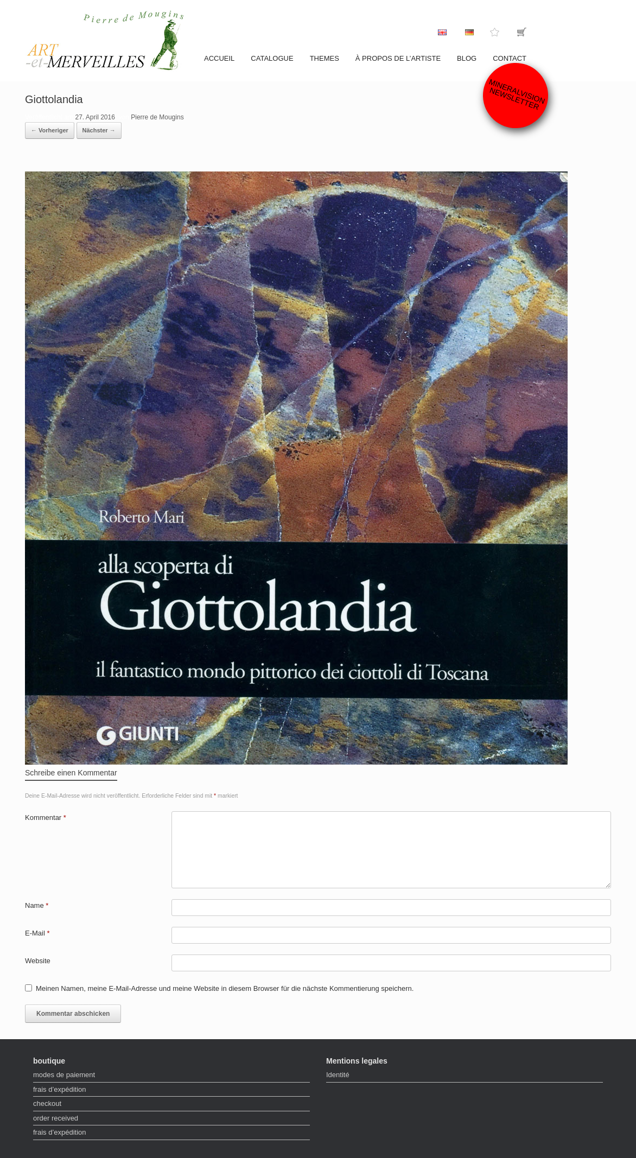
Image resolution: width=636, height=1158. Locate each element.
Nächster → (99, 130)
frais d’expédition (59, 1089)
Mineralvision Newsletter (517, 94)
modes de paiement (64, 1075)
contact (509, 58)
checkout (47, 1103)
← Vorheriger (49, 130)
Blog (466, 58)
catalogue (272, 58)
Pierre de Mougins (157, 117)
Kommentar (45, 817)
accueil (219, 58)
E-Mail (37, 933)
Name (36, 905)
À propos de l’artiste (398, 58)
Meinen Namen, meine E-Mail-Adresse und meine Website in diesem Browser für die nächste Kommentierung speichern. (225, 988)
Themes (324, 58)
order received (55, 1118)
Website (37, 961)
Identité (337, 1075)
